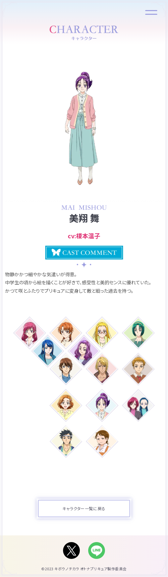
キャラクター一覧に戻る (84, 508)
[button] (84, 252)
